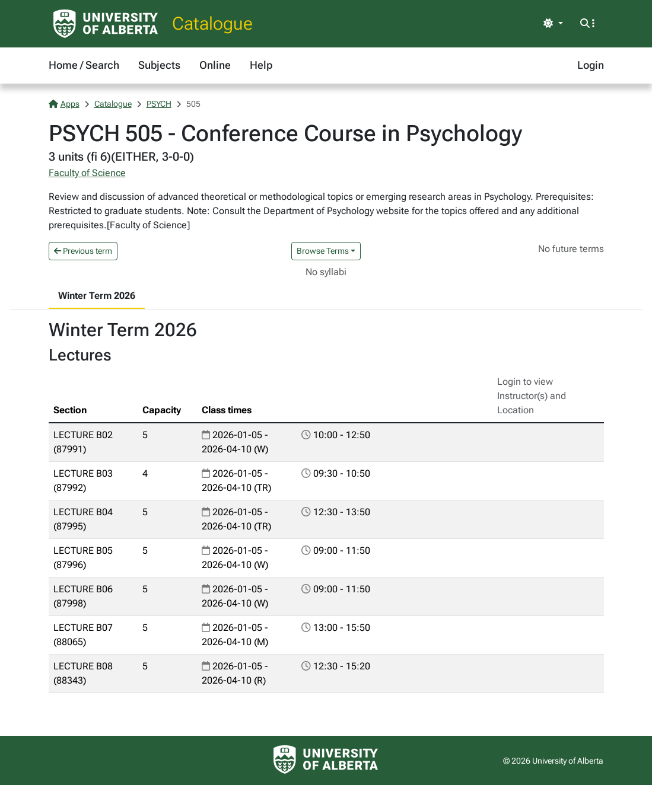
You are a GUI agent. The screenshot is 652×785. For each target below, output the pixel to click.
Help (261, 65)
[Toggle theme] (553, 23)
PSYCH (159, 104)
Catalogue (212, 23)
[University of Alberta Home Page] (106, 23)
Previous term (83, 251)
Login (590, 65)
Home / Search (84, 65)
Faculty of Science (87, 172)
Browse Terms (323, 251)
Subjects (159, 65)
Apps (64, 104)
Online (215, 65)
